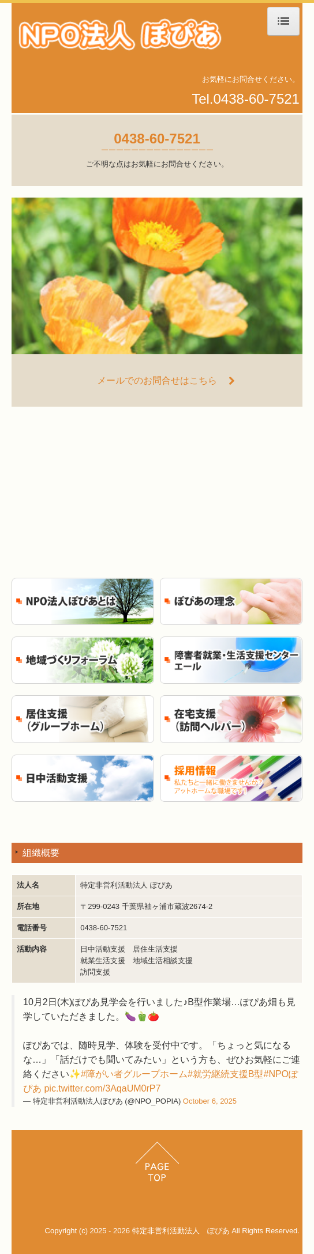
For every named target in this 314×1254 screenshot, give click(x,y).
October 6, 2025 (210, 1101)
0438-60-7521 (257, 99)
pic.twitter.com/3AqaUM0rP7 (102, 1088)
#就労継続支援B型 (226, 1074)
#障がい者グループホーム (134, 1074)
